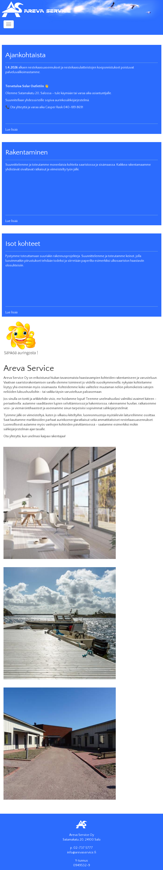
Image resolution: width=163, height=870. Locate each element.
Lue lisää (11, 130)
